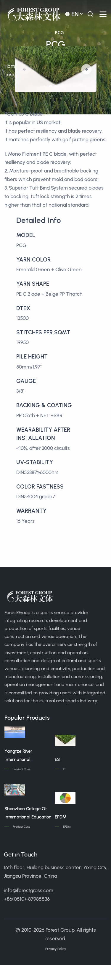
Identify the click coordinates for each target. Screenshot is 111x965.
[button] (86, 69)
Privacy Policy (55, 949)
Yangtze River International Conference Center (23, 759)
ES (57, 759)
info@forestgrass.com (28, 890)
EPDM (61, 817)
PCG (59, 32)
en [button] (72, 14)
